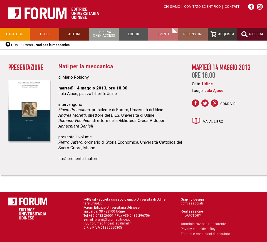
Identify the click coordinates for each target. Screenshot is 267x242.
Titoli (44, 34)
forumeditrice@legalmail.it (111, 223)
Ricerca (252, 34)
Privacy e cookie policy (198, 229)
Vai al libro (213, 122)
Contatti (232, 7)
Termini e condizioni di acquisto (205, 234)
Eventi (163, 34)
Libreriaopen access (104, 34)
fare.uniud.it (92, 203)
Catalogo (14, 34)
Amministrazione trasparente (203, 224)
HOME (16, 45)
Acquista (222, 34)
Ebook (133, 34)
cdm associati (192, 203)
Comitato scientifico (202, 7)
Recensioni (192, 34)
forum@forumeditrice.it (112, 219)
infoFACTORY (191, 216)
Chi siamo (172, 7)
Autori (74, 34)
